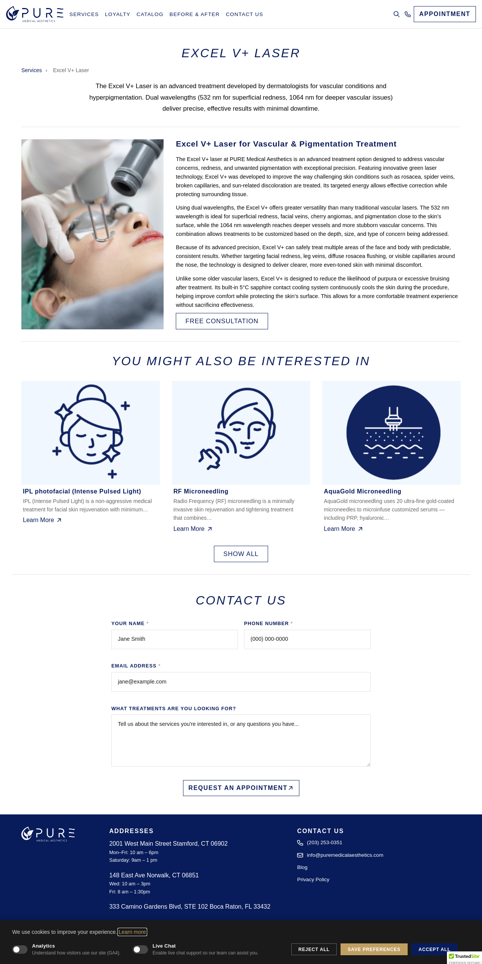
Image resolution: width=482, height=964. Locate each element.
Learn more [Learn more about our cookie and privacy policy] (132, 932)
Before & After (195, 14)
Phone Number (268, 623)
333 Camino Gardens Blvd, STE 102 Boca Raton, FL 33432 (189, 906)
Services (84, 14)
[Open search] (397, 14)
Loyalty (117, 14)
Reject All (314, 949)
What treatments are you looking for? (173, 708)
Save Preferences (374, 949)
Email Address (136, 666)
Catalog (150, 14)
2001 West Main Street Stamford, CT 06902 (168, 843)
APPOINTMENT (444, 14)
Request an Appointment (241, 788)
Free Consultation (221, 320)
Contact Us (244, 14)
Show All (241, 554)
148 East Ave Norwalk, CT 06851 (154, 875)
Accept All (434, 949)
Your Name (130, 623)
